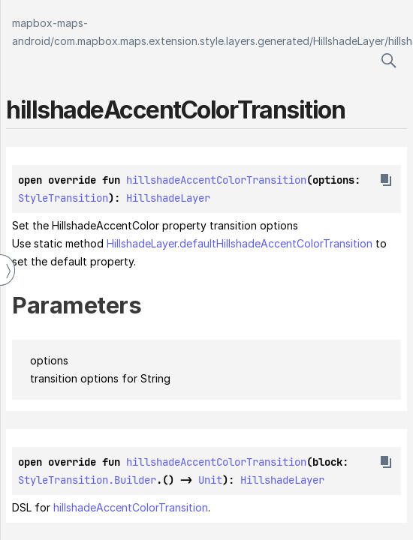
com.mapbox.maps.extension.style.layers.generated (181, 40)
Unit (210, 480)
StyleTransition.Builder (87, 480)
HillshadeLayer (348, 40)
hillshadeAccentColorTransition (216, 180)
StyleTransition (63, 198)
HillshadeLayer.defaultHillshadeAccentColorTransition (239, 243)
